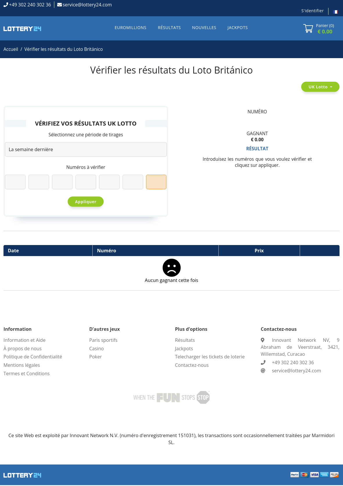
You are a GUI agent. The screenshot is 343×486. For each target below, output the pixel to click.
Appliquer (85, 202)
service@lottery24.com (87, 4)
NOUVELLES (204, 27)
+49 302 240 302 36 (30, 4)
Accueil (11, 49)
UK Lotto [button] (318, 87)
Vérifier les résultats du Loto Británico (65, 49)
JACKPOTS (238, 27)
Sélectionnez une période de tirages (85, 135)
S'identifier (312, 10)
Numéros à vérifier (86, 168)
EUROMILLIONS (130, 27)
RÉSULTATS (169, 27)
